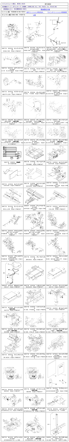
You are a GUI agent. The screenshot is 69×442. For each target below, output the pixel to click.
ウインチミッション (57, 12)
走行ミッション (35, 12)
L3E (34, 15)
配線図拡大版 (45, 9)
